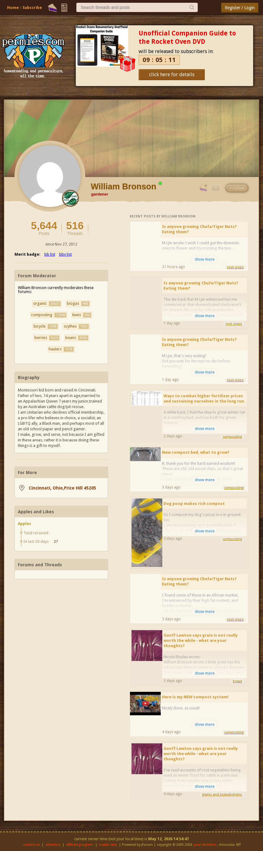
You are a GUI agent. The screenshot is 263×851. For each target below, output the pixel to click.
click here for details (171, 74)
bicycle (46, 326)
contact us (31, 845)
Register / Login (240, 7)
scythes (76, 326)
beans (76, 337)
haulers (61, 349)
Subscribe (32, 7)
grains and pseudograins (222, 794)
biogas (78, 303)
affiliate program (79, 845)
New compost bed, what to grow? (195, 452)
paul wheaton (205, 845)
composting (48, 314)
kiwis (81, 314)
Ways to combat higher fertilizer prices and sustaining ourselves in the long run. (204, 398)
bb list (49, 254)
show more (205, 259)
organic (47, 303)
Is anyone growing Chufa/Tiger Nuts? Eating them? (199, 229)
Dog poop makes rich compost (194, 503)
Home (13, 7)
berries (46, 337)
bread (237, 681)
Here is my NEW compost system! (195, 697)
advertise (53, 845)
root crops (235, 267)
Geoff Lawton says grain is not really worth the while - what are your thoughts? (201, 640)
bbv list (65, 254)
